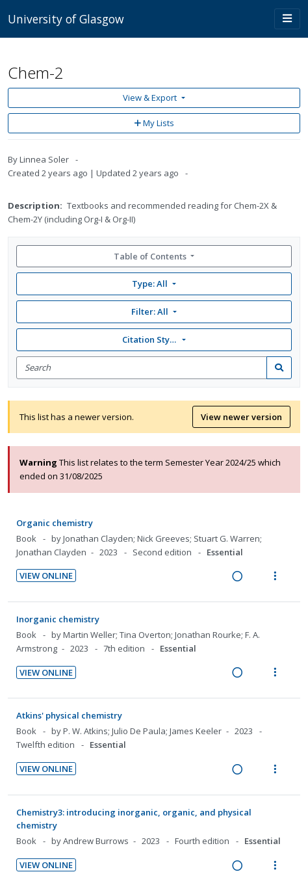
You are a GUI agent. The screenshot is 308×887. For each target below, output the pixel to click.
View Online (46, 575)
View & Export (151, 97)
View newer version (241, 417)
